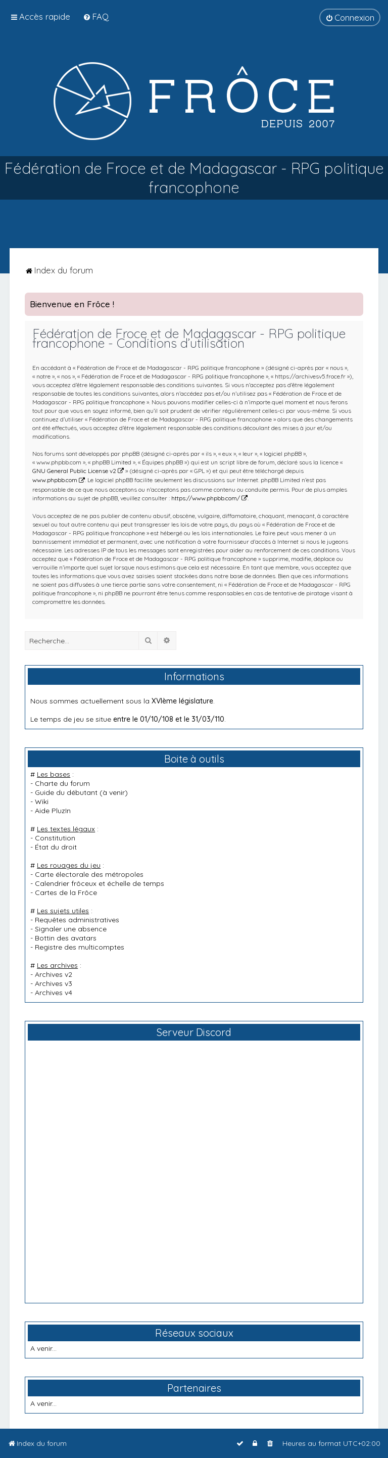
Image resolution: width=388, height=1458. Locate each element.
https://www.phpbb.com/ (205, 498)
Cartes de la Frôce (66, 892)
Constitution (55, 837)
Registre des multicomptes (79, 947)
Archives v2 (53, 974)
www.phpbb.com (54, 480)
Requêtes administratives (77, 919)
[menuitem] (95, 16)
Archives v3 (53, 983)
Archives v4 (53, 992)
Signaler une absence (71, 928)
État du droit (56, 847)
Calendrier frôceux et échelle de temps (99, 883)
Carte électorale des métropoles (89, 874)
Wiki (41, 801)
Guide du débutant (66, 792)
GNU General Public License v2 (74, 471)
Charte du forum (62, 783)
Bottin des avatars (65, 938)
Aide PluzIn (53, 810)
